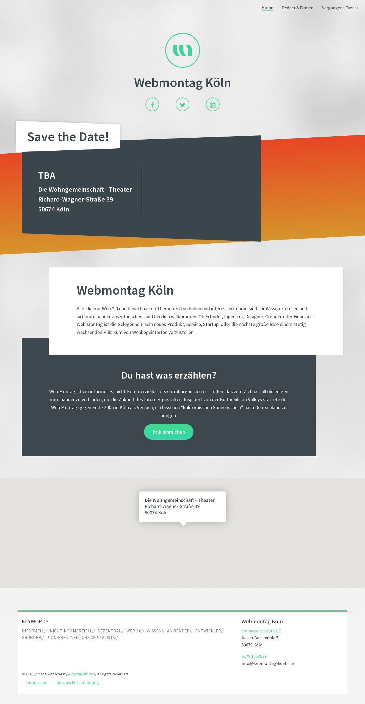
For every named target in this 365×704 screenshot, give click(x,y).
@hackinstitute (80, 674)
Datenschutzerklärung (77, 682)
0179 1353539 (254, 656)
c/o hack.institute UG (261, 631)
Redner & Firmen (297, 8)
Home (267, 7)
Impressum (37, 682)
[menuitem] (267, 8)
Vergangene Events (340, 8)
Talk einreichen (168, 432)
